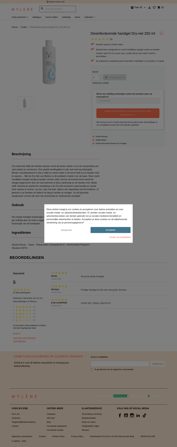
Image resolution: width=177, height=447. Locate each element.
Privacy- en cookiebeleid (120, 237)
